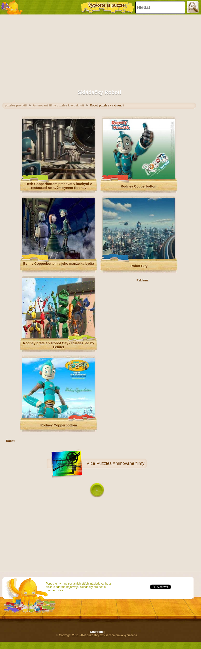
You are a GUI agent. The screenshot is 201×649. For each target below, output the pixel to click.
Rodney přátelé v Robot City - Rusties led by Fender (58, 345)
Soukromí (97, 632)
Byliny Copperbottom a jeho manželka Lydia (58, 263)
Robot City (139, 266)
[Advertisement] (99, 49)
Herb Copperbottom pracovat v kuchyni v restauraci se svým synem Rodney (59, 186)
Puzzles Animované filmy (120, 463)
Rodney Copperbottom (139, 186)
